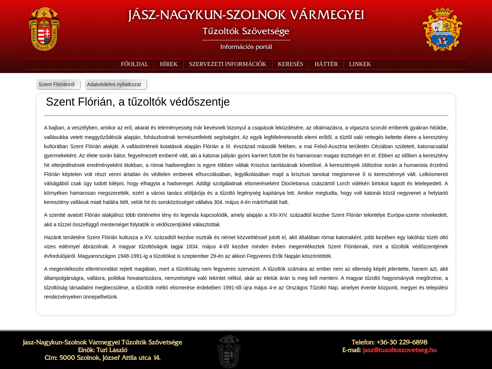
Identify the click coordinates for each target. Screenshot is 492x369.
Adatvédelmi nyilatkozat (114, 84)
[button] (227, 64)
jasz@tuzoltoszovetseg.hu (400, 350)
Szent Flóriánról (57, 84)
